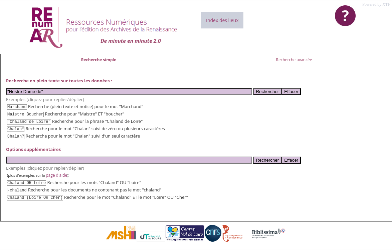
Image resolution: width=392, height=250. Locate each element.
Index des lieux (222, 20)
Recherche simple (99, 60)
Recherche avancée (294, 60)
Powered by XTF (376, 4)
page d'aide (56, 175)
